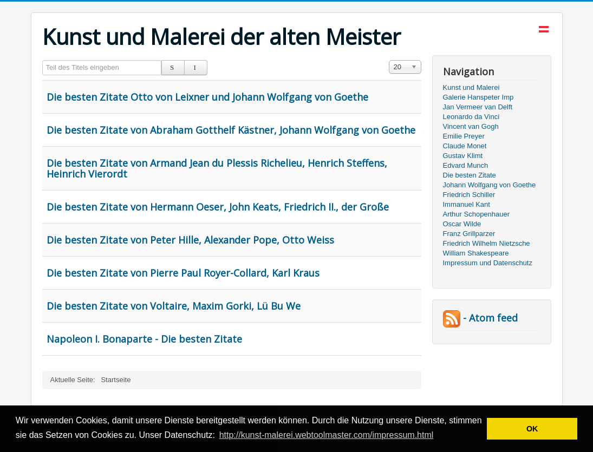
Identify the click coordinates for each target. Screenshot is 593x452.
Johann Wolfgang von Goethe (489, 185)
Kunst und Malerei (471, 87)
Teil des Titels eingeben (42, 60)
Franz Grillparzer (469, 234)
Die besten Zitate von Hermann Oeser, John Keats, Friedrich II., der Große (218, 206)
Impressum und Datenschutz (487, 263)
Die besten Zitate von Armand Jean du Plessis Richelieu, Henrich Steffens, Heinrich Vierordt (217, 168)
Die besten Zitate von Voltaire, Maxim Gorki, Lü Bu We (174, 305)
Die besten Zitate (469, 175)
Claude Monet (465, 146)
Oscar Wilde (462, 224)
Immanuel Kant (466, 204)
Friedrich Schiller (469, 195)
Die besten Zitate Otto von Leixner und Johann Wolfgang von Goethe (207, 96)
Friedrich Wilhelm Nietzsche (486, 243)
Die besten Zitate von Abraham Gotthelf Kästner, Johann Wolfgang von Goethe (231, 129)
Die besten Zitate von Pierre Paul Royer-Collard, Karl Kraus (183, 272)
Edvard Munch (465, 165)
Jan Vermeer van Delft (478, 107)
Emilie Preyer (464, 136)
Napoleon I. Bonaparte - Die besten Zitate (144, 338)
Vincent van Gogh (471, 126)
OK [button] (532, 428)
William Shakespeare (476, 253)
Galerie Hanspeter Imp (478, 97)
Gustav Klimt (463, 156)
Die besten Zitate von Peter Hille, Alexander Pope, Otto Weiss (190, 239)
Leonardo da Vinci (471, 117)
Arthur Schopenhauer (476, 214)
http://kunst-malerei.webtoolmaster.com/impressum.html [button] (326, 435)
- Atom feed (480, 317)
